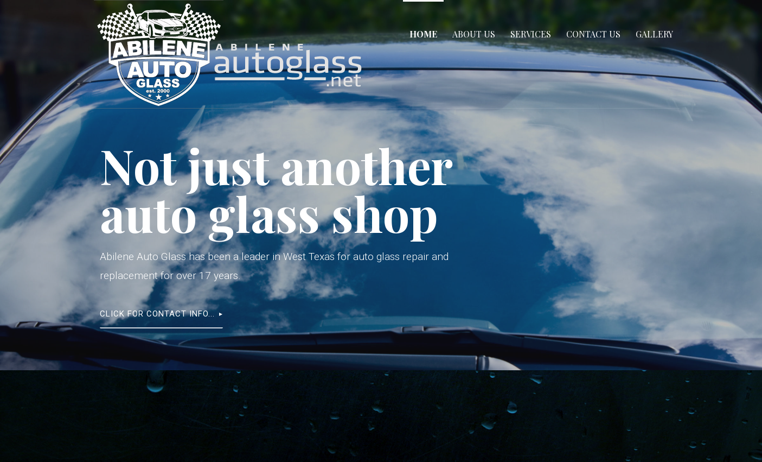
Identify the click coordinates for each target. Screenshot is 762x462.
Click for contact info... (157, 314)
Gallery (654, 34)
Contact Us (593, 34)
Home (423, 34)
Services (530, 34)
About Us (473, 34)
